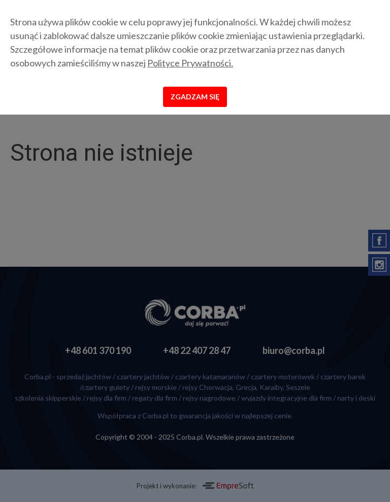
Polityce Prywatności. (190, 62)
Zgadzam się (195, 96)
